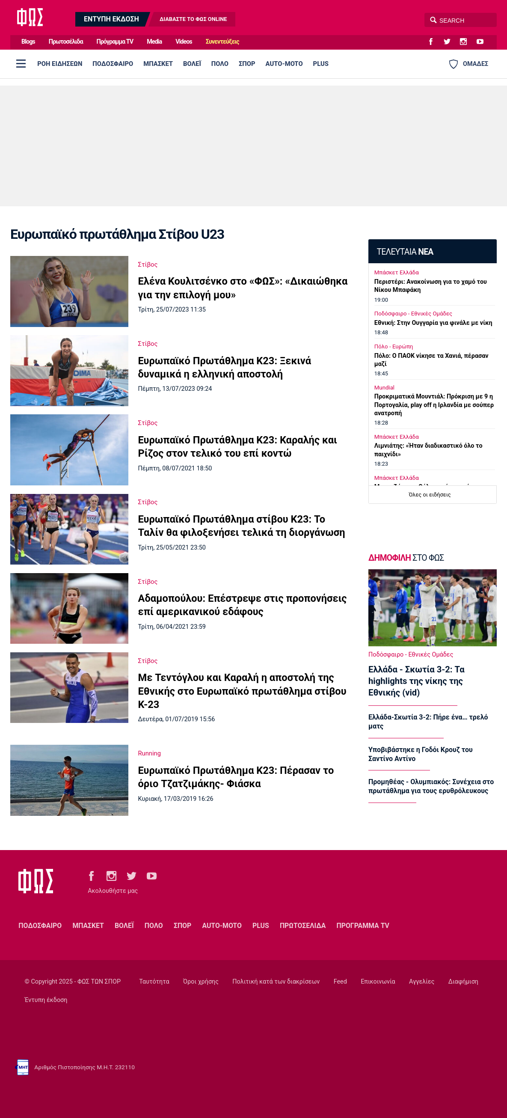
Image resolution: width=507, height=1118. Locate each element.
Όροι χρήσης (201, 981)
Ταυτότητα (154, 981)
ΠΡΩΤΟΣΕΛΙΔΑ (303, 926)
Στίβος (148, 264)
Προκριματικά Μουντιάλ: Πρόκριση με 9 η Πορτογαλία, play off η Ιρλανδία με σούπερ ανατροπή (434, 404)
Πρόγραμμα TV (115, 41)
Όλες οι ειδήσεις (430, 494)
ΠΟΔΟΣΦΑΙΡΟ (112, 64)
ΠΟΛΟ (219, 64)
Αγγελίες (421, 981)
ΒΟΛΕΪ (192, 64)
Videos (183, 41)
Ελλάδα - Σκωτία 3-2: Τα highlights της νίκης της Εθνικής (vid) (416, 681)
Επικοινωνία (378, 981)
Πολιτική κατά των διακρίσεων (276, 981)
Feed (340, 981)
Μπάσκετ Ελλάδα (396, 272)
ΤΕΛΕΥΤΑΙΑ (405, 252)
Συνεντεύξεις (222, 41)
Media (154, 41)
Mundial (384, 387)
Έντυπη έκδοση (46, 1000)
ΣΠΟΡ (247, 64)
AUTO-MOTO (284, 64)
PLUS (321, 64)
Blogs (28, 41)
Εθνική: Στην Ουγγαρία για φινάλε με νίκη (433, 323)
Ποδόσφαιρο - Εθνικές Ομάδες (413, 313)
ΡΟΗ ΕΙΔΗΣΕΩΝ (59, 64)
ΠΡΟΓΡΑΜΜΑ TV (363, 926)
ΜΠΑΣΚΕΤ (158, 64)
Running (149, 753)
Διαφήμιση (463, 981)
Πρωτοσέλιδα (66, 41)
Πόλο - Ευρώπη (393, 346)
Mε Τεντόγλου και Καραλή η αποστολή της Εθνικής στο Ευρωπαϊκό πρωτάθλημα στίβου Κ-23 (242, 691)
